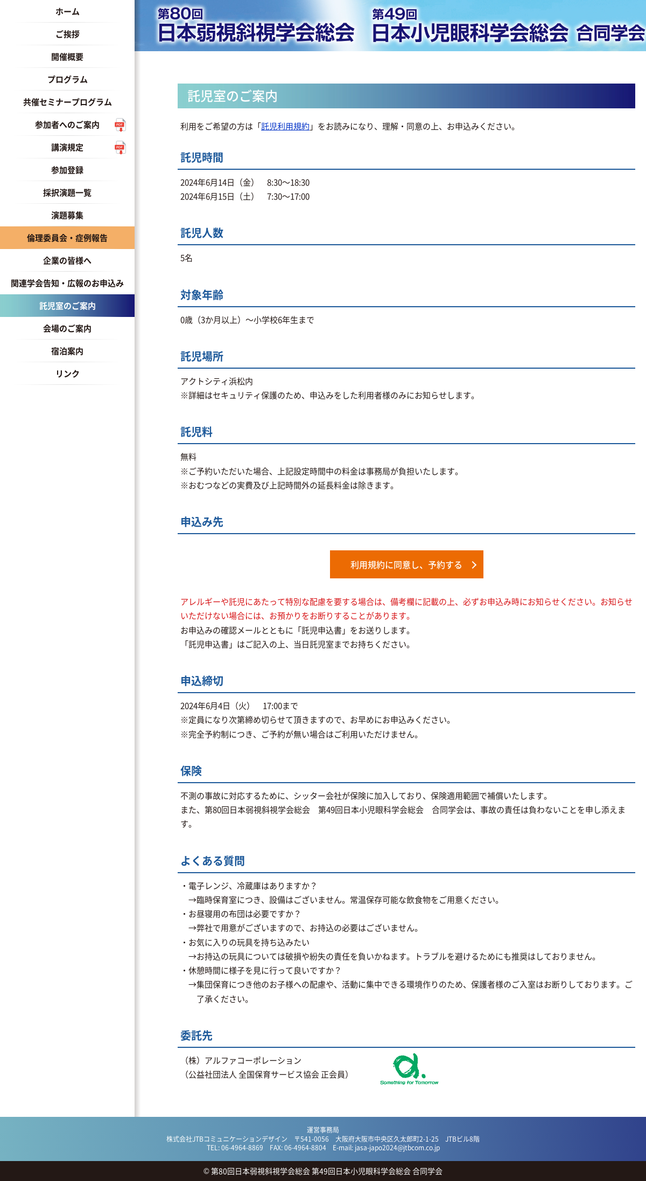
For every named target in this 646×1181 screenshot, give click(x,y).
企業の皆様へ (67, 260)
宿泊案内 (67, 350)
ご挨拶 (67, 33)
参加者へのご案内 (67, 124)
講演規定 (67, 147)
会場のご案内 (67, 328)
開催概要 (67, 56)
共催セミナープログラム (67, 101)
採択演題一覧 (67, 192)
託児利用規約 (285, 126)
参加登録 (67, 169)
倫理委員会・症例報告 (67, 237)
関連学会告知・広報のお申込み (67, 282)
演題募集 (67, 214)
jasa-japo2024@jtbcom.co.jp (397, 1147)
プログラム (67, 79)
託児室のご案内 (67, 305)
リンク (67, 373)
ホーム (67, 11)
